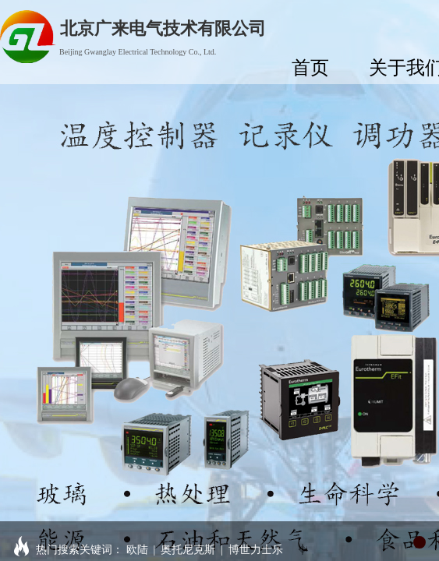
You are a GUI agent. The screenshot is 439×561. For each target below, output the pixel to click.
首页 (310, 67)
